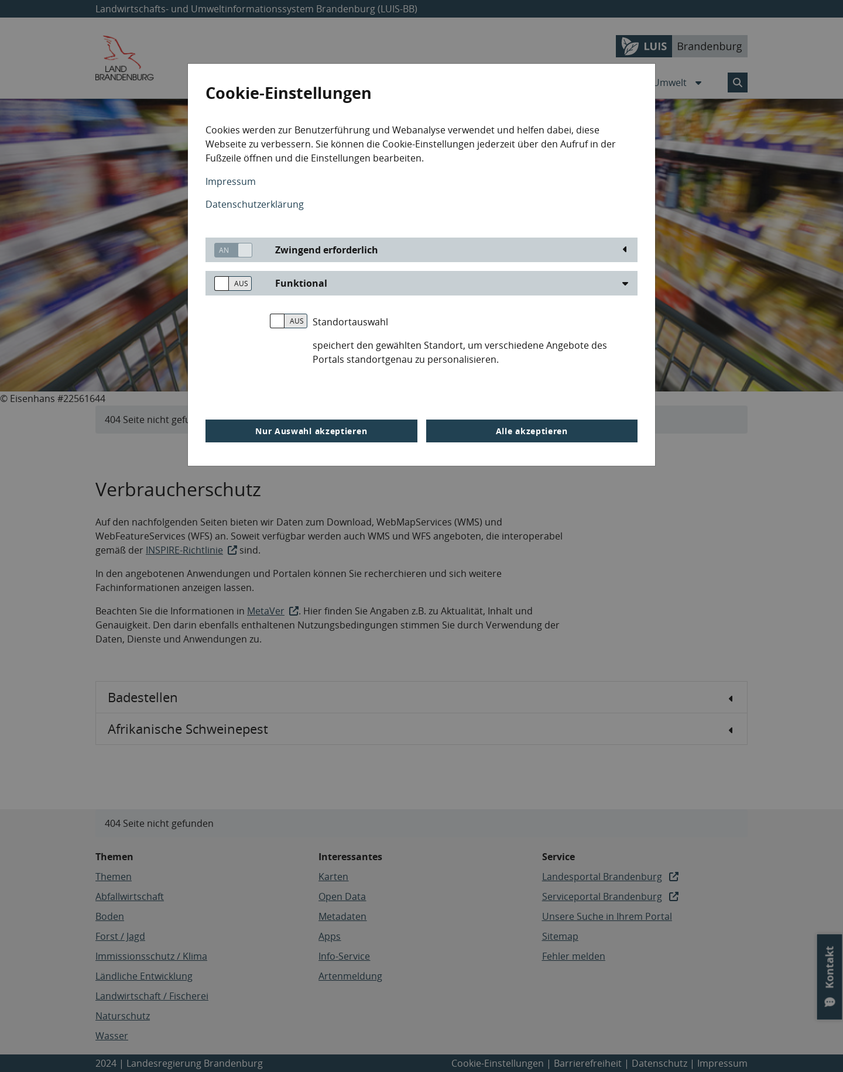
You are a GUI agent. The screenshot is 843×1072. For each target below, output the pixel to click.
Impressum (230, 181)
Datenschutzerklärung (254, 204)
